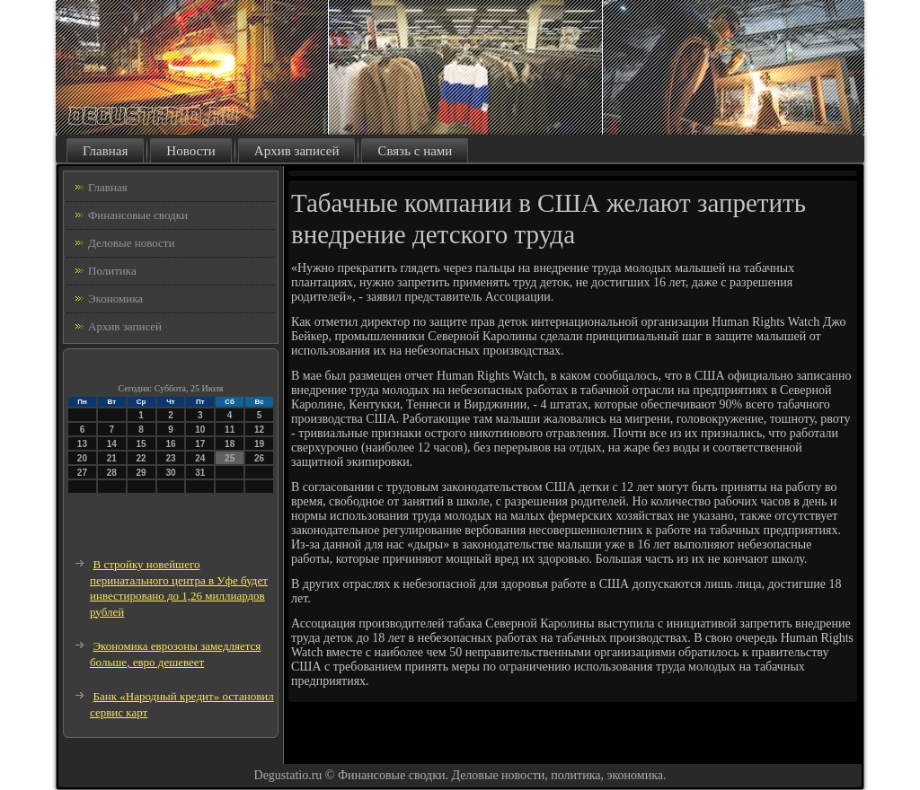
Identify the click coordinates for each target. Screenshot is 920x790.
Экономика (115, 298)
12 (259, 429)
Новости (190, 151)
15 (141, 444)
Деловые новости (131, 243)
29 (141, 473)
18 (229, 444)
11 (229, 429)
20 (82, 458)
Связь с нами (414, 151)
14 (112, 444)
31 (200, 473)
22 (141, 458)
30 (170, 473)
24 (200, 458)
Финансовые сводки (138, 215)
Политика (112, 270)
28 (112, 473)
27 (82, 473)
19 (259, 444)
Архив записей (297, 151)
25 (229, 458)
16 (170, 444)
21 (112, 458)
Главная (105, 151)
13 (82, 444)
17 (200, 444)
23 (170, 458)
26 (259, 458)
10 (200, 429)
